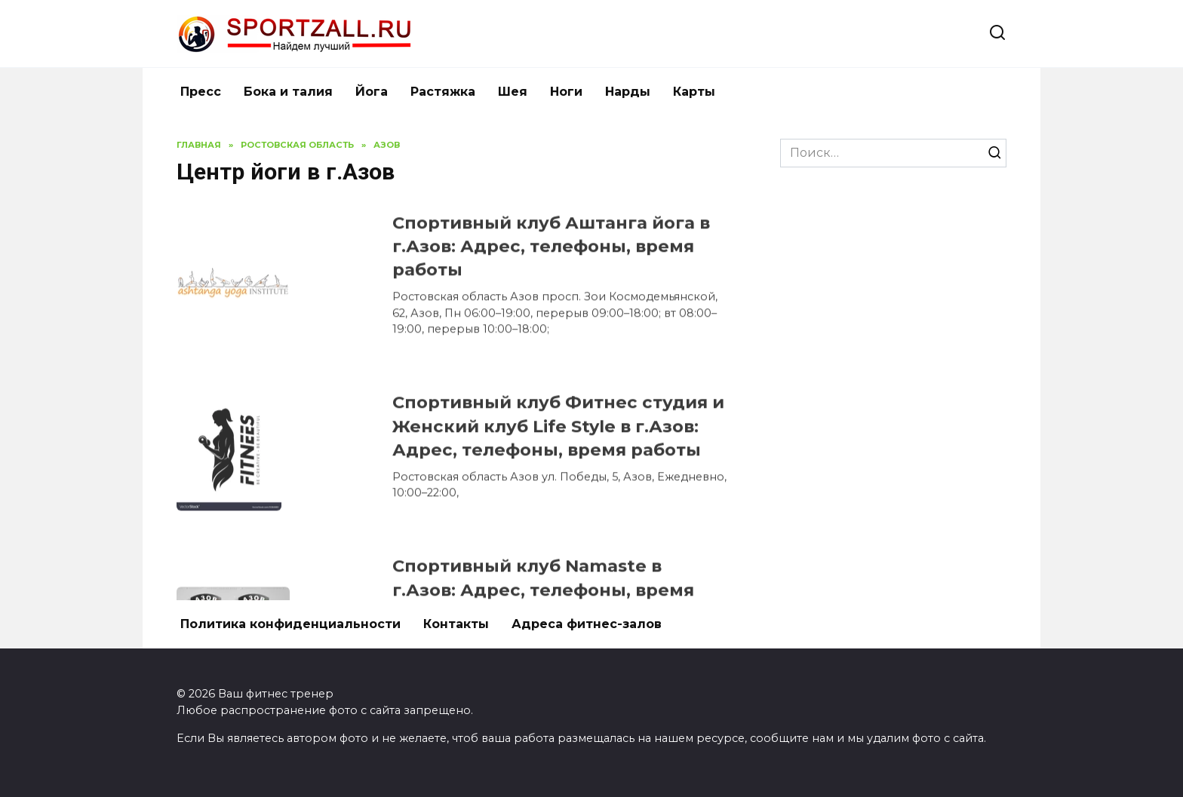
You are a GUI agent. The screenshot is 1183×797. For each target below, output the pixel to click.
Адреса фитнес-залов (587, 624)
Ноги (566, 91)
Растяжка (442, 91)
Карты (694, 91)
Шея (512, 91)
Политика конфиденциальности (290, 624)
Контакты (456, 624)
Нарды (627, 91)
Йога (371, 91)
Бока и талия (288, 91)
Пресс (200, 91)
